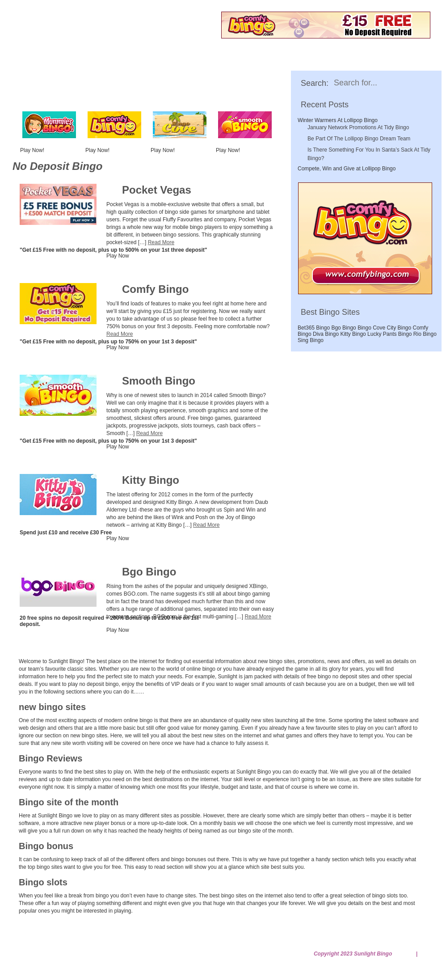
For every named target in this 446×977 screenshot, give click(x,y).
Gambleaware (130, 942)
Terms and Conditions (348, 942)
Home (42, 61)
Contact (77, 942)
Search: (314, 83)
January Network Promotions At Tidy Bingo (358, 127)
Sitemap (404, 954)
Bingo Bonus (325, 61)
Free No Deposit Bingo (109, 33)
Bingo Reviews (257, 61)
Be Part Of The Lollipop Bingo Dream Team (358, 138)
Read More (161, 242)
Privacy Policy (269, 942)
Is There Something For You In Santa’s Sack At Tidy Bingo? (368, 154)
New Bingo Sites (182, 61)
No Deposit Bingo (104, 61)
